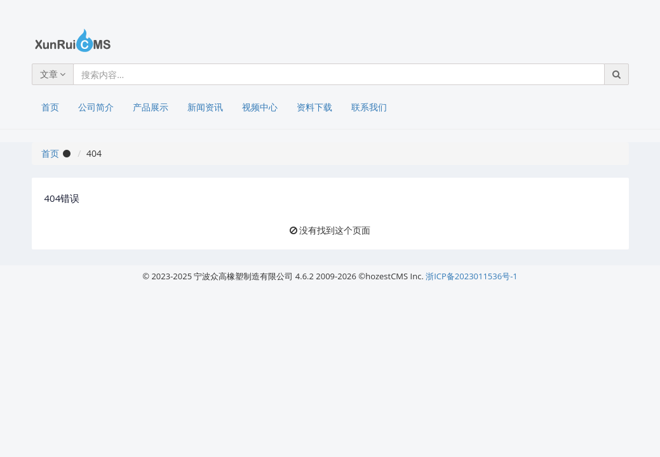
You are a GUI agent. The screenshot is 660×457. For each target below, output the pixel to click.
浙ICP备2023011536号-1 (472, 276)
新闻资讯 (205, 107)
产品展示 (150, 107)
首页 (50, 107)
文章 (53, 74)
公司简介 (96, 107)
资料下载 (314, 107)
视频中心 (260, 107)
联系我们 (369, 107)
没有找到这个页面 (334, 230)
